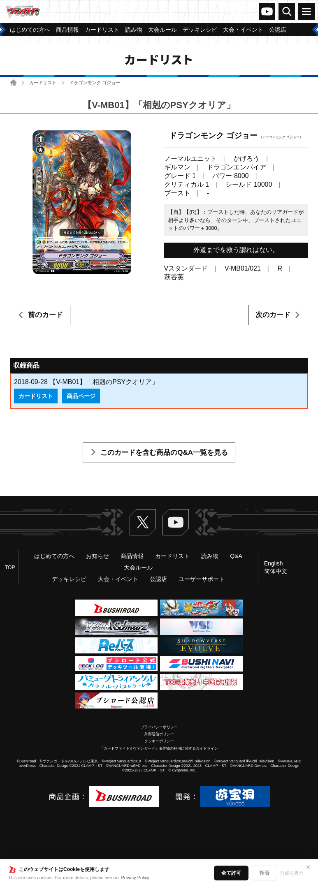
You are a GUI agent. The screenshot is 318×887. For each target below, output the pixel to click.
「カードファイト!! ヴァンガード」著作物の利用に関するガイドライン (159, 748)
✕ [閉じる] (308, 867)
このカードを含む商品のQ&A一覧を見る (164, 452)
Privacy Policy (135, 877)
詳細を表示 (292, 873)
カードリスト (42, 82)
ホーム (13, 82)
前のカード (45, 315)
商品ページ (81, 396)
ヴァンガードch (267, 11)
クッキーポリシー (159, 741)
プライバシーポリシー (159, 727)
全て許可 (231, 873)
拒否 (264, 873)
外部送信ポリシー (159, 734)
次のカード (272, 315)
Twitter (143, 522)
